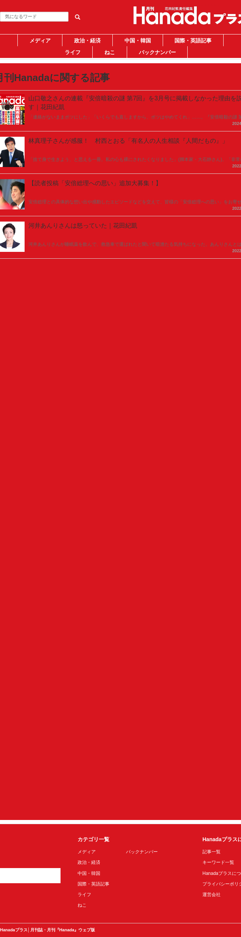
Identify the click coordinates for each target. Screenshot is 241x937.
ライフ (73, 52)
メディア (40, 40)
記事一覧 (211, 851)
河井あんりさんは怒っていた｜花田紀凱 (82, 225)
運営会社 (211, 894)
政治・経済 (87, 40)
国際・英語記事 (192, 40)
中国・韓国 (137, 40)
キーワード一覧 (218, 862)
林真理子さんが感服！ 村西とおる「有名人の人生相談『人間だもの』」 (128, 140)
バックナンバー (157, 52)
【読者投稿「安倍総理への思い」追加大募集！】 (95, 183)
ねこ (109, 52)
